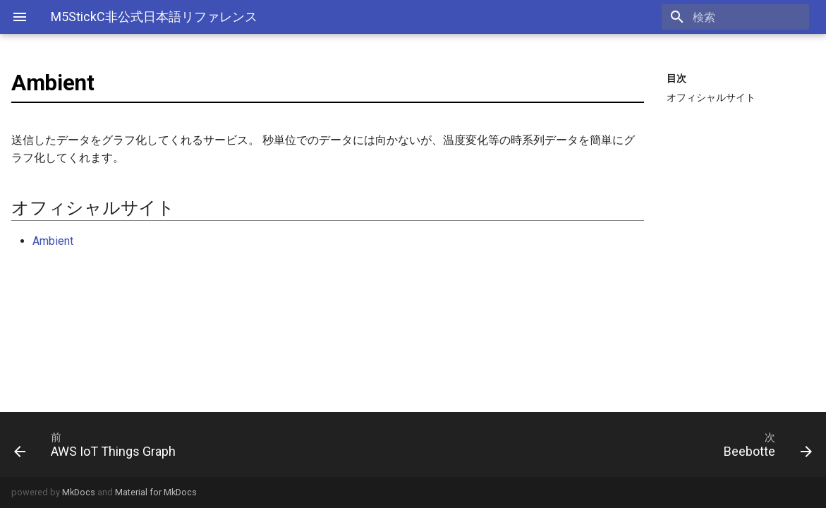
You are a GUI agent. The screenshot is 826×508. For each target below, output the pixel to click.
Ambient (52, 241)
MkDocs (78, 492)
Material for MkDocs (156, 492)
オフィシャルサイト (711, 97)
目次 (676, 78)
